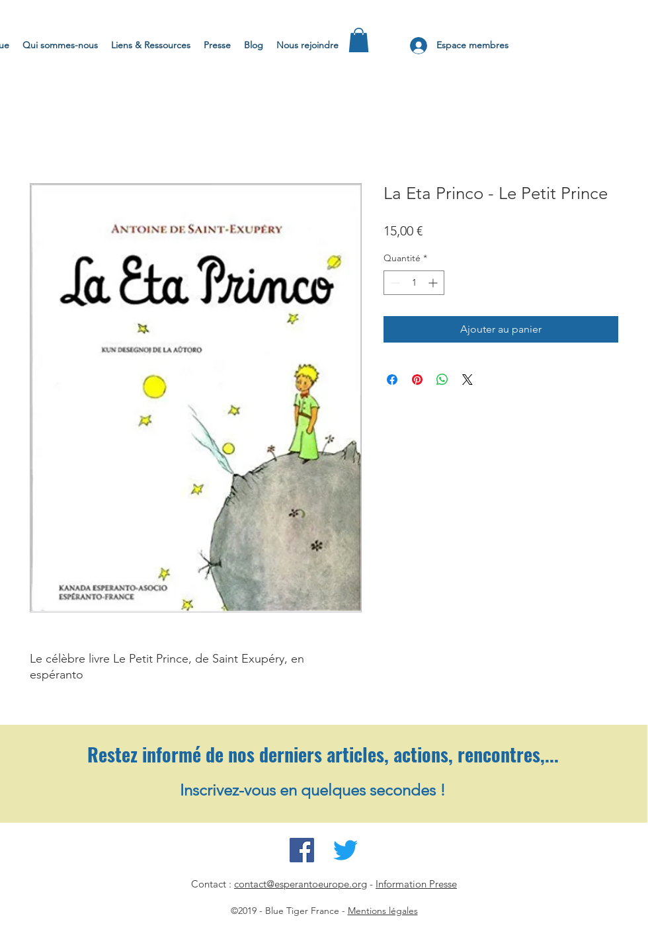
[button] (358, 40)
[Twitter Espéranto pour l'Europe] (345, 850)
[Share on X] (467, 380)
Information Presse (416, 884)
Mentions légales (383, 911)
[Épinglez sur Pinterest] (417, 380)
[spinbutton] (414, 282)
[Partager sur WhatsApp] (442, 380)
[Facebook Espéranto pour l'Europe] (302, 850)
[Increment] (434, 282)
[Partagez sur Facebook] (392, 380)
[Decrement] (393, 282)
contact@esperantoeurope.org (300, 884)
